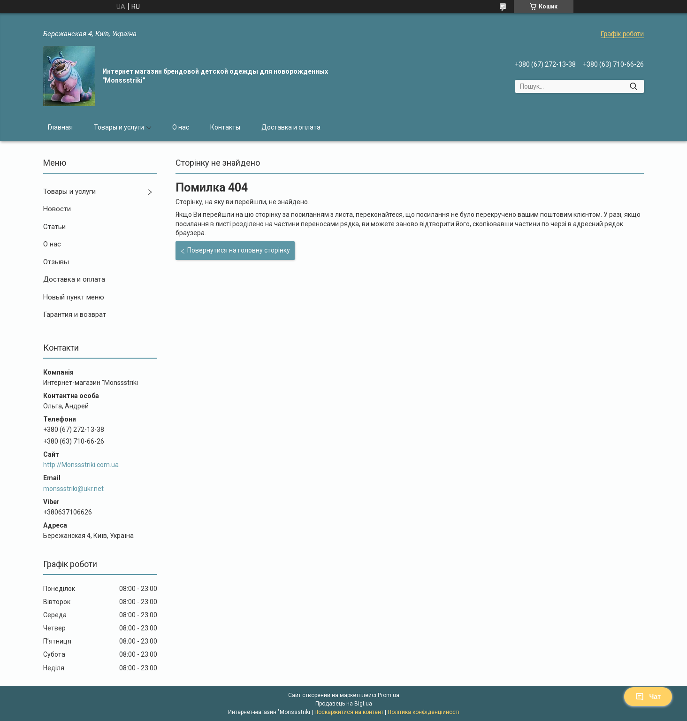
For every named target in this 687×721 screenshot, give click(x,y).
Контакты (225, 127)
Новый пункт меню (73, 297)
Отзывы (56, 262)
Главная (60, 127)
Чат (648, 696)
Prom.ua (388, 695)
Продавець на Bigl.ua (343, 703)
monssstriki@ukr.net (73, 488)
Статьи (54, 226)
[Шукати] (633, 86)
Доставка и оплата (291, 127)
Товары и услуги (119, 127)
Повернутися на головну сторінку (238, 250)
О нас (180, 127)
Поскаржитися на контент (348, 712)
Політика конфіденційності (423, 712)
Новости (57, 209)
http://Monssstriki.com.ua (81, 464)
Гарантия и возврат (74, 314)
